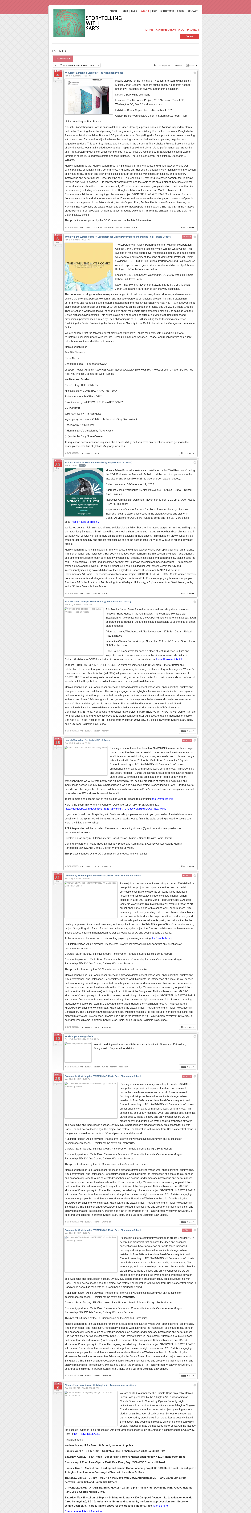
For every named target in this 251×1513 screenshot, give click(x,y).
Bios (125, 11)
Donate (189, 36)
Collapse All (164, 66)
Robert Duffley (180, 357)
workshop (106, 809)
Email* (67, 1478)
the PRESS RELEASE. (121, 1299)
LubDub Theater (74, 357)
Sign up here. (161, 1371)
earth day (97, 227)
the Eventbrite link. (163, 741)
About (114, 11)
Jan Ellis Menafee (75, 340)
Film (154, 11)
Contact (192, 11)
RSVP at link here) (166, 600)
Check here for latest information (84, 1377)
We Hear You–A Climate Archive (173, 290)
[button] (183, 1398)
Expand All (177, 66)
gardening (108, 227)
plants (127, 227)
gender (119, 227)
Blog (134, 11)
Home (56, 1448)
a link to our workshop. (86, 765)
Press (180, 11)
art (81, 227)
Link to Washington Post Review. (83, 121)
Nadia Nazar (72, 346)
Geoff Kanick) (107, 361)
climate (88, 227)
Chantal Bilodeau (74, 351)
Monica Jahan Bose (76, 334)
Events (145, 11)
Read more (187, 227)
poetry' (135, 227)
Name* (67, 1464)
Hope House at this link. (78, 493)
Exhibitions (167, 11)
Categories (63, 58)
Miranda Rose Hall (95, 357)
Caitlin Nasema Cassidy (120, 357)
